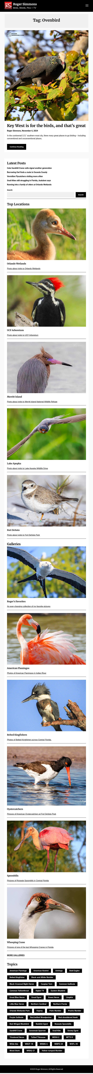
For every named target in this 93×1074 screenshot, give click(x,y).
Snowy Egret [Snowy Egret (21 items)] (72, 1031)
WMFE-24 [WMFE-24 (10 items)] (58, 1045)
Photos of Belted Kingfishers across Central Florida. (29, 741)
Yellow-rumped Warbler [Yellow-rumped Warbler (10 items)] (52, 1051)
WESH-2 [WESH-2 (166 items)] (55, 1038)
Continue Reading (16, 148)
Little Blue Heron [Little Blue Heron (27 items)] (17, 1005)
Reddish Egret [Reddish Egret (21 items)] (42, 1025)
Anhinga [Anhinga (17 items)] (59, 971)
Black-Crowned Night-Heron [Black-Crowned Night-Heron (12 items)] (22, 985)
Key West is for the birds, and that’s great (46, 125)
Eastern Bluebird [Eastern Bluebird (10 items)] (58, 992)
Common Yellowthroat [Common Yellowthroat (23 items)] (19, 992)
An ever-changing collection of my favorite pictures (28, 607)
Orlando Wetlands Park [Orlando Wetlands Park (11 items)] (20, 1012)
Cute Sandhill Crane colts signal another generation (29, 169)
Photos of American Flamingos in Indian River (26, 674)
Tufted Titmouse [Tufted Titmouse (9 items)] (38, 1038)
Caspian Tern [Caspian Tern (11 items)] (46, 985)
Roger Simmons (25, 4)
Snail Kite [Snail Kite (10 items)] (56, 1031)
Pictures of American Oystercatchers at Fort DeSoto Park (31, 815)
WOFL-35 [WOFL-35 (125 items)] (74, 1045)
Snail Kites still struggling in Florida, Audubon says (29, 181)
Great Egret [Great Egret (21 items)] (36, 998)
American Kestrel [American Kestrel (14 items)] (41, 971)
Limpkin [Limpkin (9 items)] (69, 998)
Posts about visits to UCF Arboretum (22, 336)
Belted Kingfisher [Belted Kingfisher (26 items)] (17, 978)
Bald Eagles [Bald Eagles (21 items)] (74, 971)
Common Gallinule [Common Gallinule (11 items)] (67, 985)
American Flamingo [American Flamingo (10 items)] (18, 971)
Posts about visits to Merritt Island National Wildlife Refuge (32, 403)
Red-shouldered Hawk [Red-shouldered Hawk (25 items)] (68, 1018)
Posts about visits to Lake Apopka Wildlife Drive (27, 469)
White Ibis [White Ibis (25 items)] (14, 1045)
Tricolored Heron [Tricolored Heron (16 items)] (17, 1038)
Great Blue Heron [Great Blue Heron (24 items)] (17, 998)
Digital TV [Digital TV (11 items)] (40, 992)
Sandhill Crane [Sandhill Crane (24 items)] (16, 1031)
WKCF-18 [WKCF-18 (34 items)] (29, 1045)
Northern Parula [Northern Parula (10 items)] (60, 1005)
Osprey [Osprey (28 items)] (39, 1012)
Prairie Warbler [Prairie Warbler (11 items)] (74, 1012)
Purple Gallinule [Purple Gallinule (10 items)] (16, 1018)
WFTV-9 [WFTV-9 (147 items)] (69, 1038)
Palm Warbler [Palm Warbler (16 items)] (55, 1012)
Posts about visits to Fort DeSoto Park (23, 536)
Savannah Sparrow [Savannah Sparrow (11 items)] (37, 1031)
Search (9, 191)
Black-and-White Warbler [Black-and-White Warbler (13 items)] (42, 978)
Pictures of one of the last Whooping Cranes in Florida (30, 948)
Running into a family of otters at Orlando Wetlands (29, 185)
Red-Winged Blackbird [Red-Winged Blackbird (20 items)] (19, 1025)
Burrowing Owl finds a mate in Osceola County (27, 173)
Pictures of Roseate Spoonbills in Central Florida (28, 882)
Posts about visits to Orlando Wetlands (23, 270)
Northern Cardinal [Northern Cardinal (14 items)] (38, 1005)
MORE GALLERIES (15, 956)
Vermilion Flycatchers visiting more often (25, 177)
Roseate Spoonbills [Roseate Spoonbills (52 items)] (63, 1025)
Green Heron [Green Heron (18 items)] (53, 998)
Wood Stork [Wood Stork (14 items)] (15, 1051)
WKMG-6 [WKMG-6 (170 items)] (44, 1045)
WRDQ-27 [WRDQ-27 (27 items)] (31, 1051)
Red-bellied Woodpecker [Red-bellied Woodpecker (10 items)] (41, 1018)
